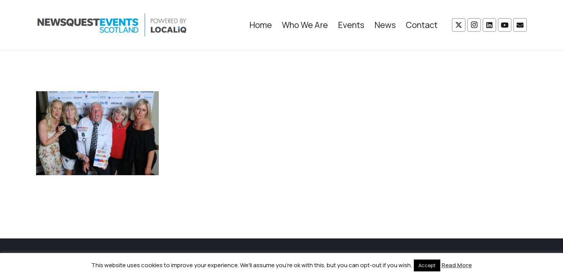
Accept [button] (427, 265)
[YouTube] (505, 25)
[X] (459, 25)
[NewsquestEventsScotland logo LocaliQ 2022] (112, 24)
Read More (456, 265)
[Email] (520, 25)
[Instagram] (474, 25)
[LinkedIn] (489, 25)
